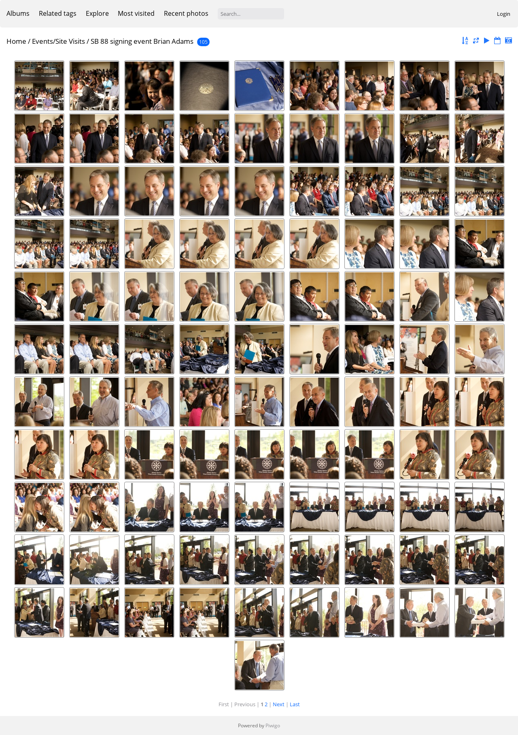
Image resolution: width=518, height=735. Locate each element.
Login (503, 13)
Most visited (136, 13)
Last (295, 704)
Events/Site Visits (58, 41)
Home (16, 41)
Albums (18, 13)
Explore (97, 13)
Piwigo (272, 725)
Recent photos (186, 13)
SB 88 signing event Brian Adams (142, 41)
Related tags (57, 13)
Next (278, 704)
